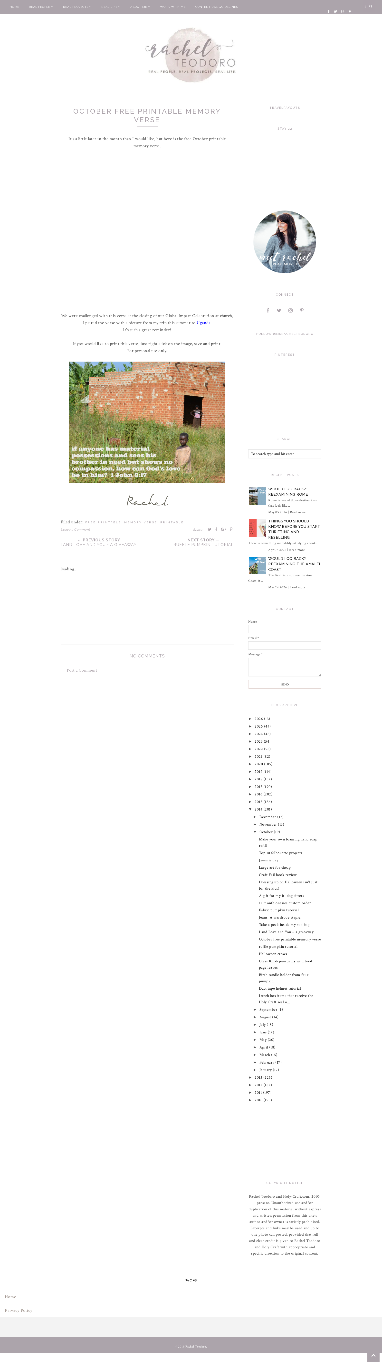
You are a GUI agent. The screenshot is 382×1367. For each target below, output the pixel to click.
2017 (259, 786)
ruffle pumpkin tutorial (278, 946)
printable (172, 522)
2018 (259, 779)
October (266, 832)
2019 (259, 771)
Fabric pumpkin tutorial (279, 910)
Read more (298, 512)
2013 (259, 1077)
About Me (140, 7)
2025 (259, 726)
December (268, 817)
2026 (259, 718)
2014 (259, 809)
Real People (41, 7)
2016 (259, 794)
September (268, 1009)
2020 (259, 764)
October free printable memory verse (290, 939)
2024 (259, 734)
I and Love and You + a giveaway (286, 932)
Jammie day (268, 860)
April (264, 1047)
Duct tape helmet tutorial (280, 988)
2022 (259, 749)
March (265, 1054)
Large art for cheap (275, 867)
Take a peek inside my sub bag (284, 924)
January (266, 1070)
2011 (259, 1092)
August (265, 1017)
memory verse (140, 522)
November (268, 824)
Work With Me (173, 7)
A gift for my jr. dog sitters (281, 895)
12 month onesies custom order (285, 903)
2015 (259, 801)
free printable (103, 522)
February (267, 1062)
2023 (259, 741)
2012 (259, 1085)
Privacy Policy (18, 1310)
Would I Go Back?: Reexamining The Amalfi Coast (294, 564)
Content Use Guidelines (216, 7)
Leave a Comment (75, 529)
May (263, 1039)
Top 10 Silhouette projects (280, 853)
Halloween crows (273, 954)
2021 (259, 756)
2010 (259, 1100)
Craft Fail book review (278, 874)
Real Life (111, 7)
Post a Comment (82, 670)
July (263, 1024)
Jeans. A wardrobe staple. (280, 917)
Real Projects (77, 7)
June (263, 1032)
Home (14, 7)
